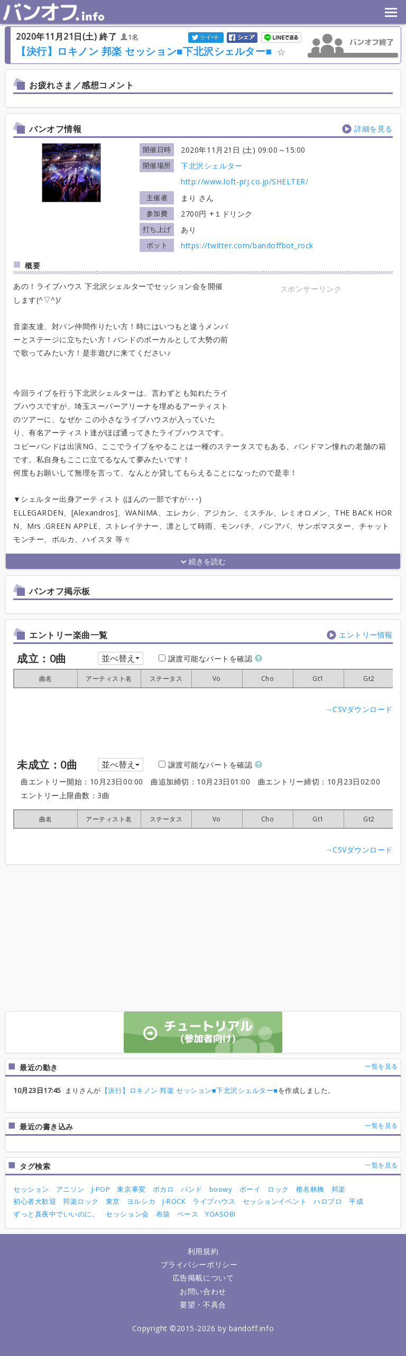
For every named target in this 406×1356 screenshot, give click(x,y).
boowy (221, 1189)
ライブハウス (213, 1201)
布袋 (163, 1214)
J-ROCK (174, 1201)
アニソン (70, 1189)
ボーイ (250, 1189)
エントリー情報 (366, 635)
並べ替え (121, 658)
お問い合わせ (203, 1291)
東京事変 (131, 1189)
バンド (191, 1189)
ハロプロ (327, 1201)
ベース (188, 1214)
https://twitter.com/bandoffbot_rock (247, 245)
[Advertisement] (311, 362)
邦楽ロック (81, 1201)
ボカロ (163, 1189)
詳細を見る (373, 129)
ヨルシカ (141, 1201)
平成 (356, 1201)
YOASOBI (220, 1214)
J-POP (100, 1189)
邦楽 (338, 1189)
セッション (31, 1189)
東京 (113, 1201)
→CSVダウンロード (359, 709)
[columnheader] (45, 678)
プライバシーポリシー (199, 1264)
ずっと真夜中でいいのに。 (56, 1214)
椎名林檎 (310, 1189)
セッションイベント (275, 1201)
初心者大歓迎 (34, 1201)
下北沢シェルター (211, 166)
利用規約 (203, 1251)
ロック (278, 1189)
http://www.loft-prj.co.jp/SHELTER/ (244, 181)
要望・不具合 (203, 1304)
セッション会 (127, 1214)
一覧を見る (381, 1066)
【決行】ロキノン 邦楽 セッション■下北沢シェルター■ (144, 51)
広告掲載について (203, 1278)
